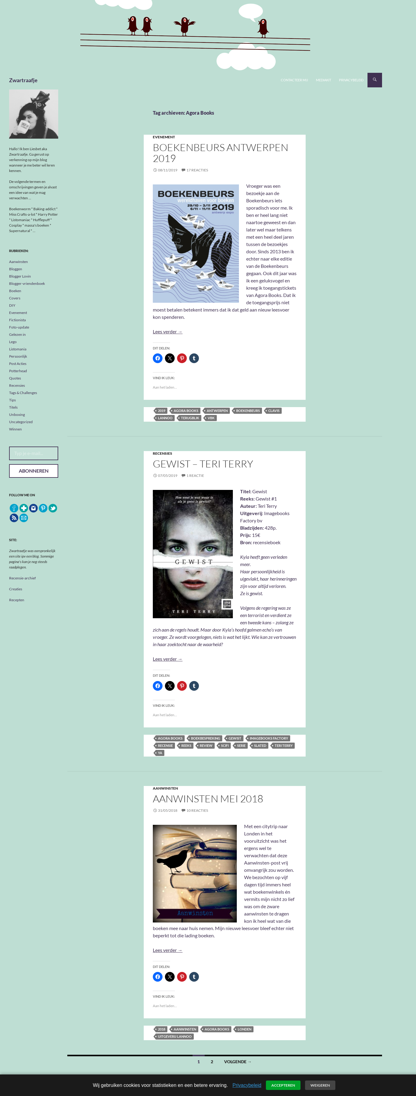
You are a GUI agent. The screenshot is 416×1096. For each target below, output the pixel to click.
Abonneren (34, 471)
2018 (161, 1029)
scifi (225, 745)
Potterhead (18, 371)
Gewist (235, 738)
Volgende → (238, 1061)
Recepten (16, 600)
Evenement (164, 137)
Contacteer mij (294, 80)
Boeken (15, 290)
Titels (13, 407)
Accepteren (283, 1085)
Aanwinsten (165, 788)
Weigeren (320, 1085)
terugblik (190, 418)
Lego (13, 341)
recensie (165, 745)
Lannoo (165, 418)
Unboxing (17, 414)
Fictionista (17, 320)
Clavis (274, 411)
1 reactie (195, 475)
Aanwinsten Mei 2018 (208, 798)
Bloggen (15, 269)
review (206, 745)
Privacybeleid (351, 80)
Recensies (162, 453)
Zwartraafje (23, 80)
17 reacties (197, 170)
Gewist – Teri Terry (203, 463)
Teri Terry (284, 745)
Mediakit (323, 80)
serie (241, 745)
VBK (211, 418)
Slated (260, 745)
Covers (14, 298)
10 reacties (197, 810)
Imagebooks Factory (269, 738)
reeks (186, 745)
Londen (244, 1029)
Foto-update (19, 327)
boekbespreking (205, 738)
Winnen (15, 429)
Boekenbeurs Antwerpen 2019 (220, 152)
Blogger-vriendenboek (27, 283)
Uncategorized (21, 422)
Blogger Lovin (20, 276)
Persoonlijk (18, 356)
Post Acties (17, 363)
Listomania (17, 349)
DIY (12, 305)
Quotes (15, 378)
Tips (12, 400)
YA (160, 753)
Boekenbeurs (248, 411)
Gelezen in (17, 334)
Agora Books (186, 411)
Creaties (15, 589)
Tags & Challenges (23, 392)
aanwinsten (185, 1029)
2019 (161, 411)
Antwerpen (217, 411)
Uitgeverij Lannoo (175, 1036)
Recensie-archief (22, 578)
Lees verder (168, 331)
